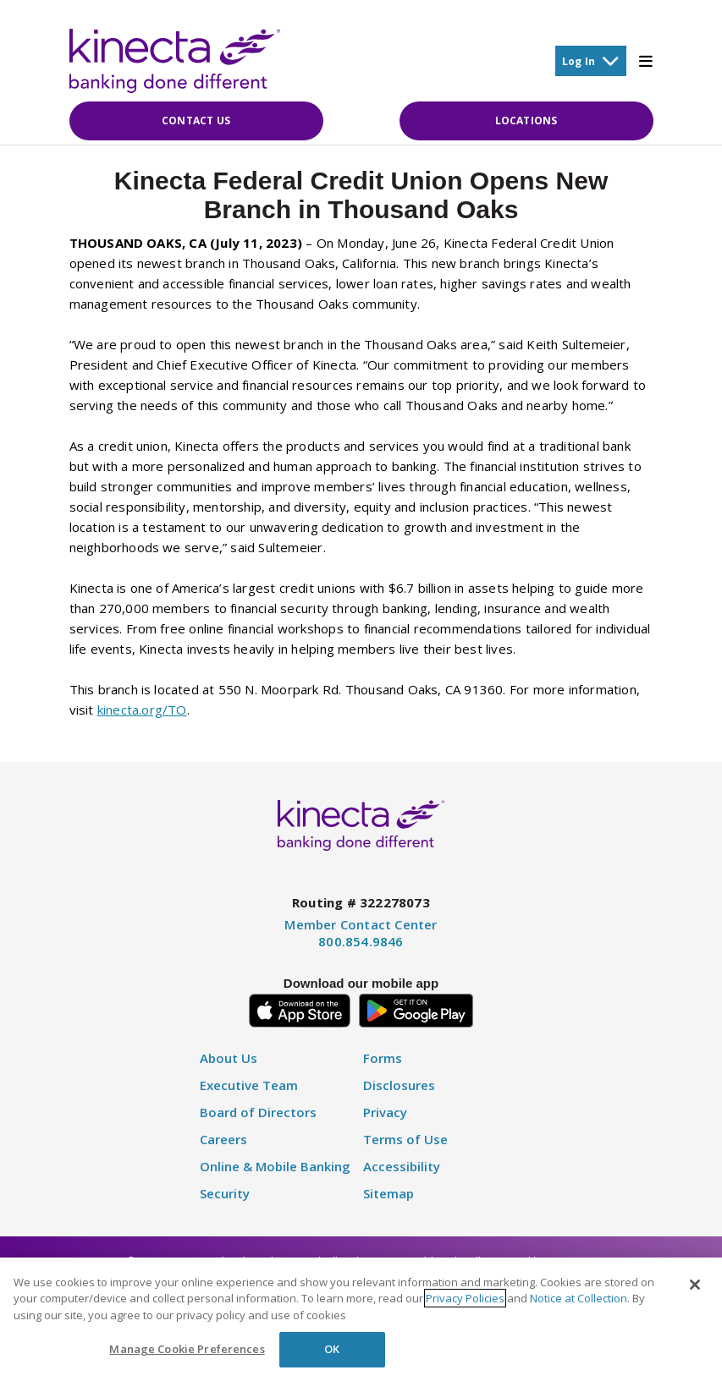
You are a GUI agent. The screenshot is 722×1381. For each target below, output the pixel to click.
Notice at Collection (578, 1298)
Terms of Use (405, 1140)
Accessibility (401, 1167)
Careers (223, 1140)
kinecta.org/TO (142, 709)
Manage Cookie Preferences (186, 1348)
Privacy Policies (465, 1298)
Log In (591, 60)
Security (225, 1194)
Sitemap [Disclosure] (388, 1194)
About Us (228, 1058)
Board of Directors (258, 1112)
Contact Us (196, 120)
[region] (361, 1319)
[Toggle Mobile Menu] (646, 61)
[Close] (695, 1284)
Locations (526, 120)
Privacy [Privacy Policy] (385, 1112)
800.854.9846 (360, 941)
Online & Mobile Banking (275, 1167)
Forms (382, 1058)
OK (331, 1348)
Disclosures (399, 1085)
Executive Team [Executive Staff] (249, 1085)
